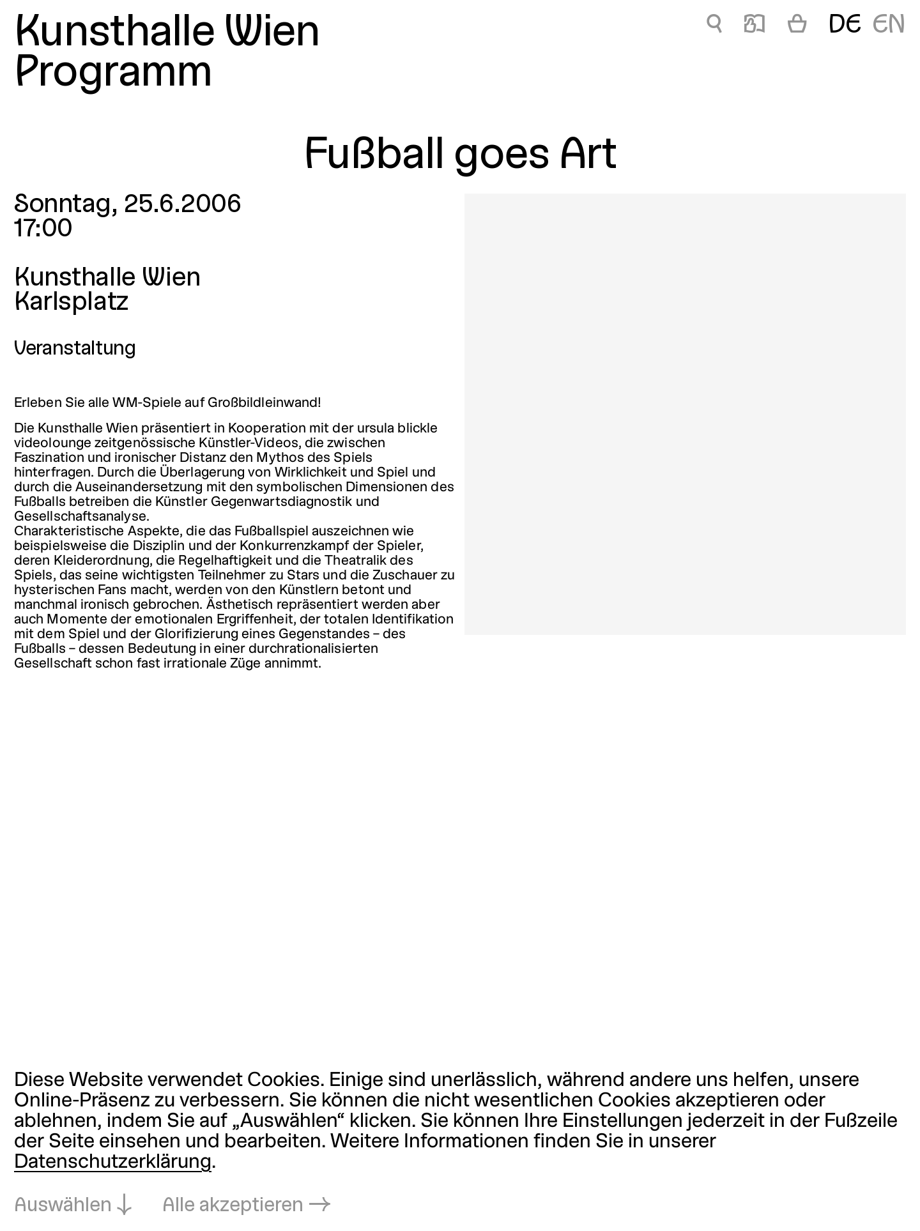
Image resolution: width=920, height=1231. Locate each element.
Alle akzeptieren (232, 1206)
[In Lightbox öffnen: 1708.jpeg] (685, 414)
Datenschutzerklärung (112, 1163)
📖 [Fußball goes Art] (754, 26)
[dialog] (460, 1144)
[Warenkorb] (797, 26)
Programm (113, 74)
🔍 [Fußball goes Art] (714, 26)
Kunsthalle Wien (167, 34)
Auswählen (63, 1206)
